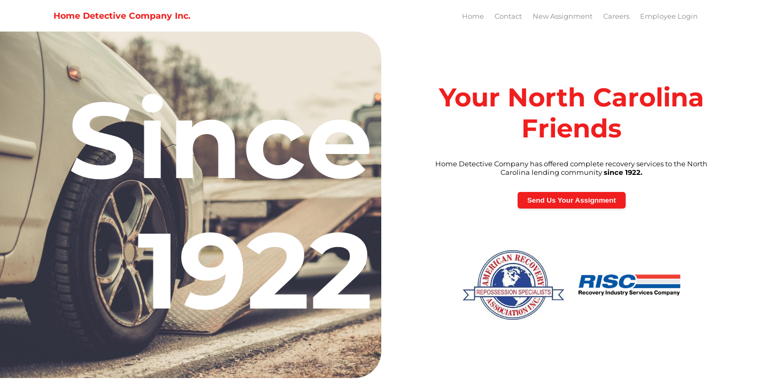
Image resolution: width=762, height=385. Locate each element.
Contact (508, 16)
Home (473, 16)
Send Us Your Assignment (571, 200)
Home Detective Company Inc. (121, 16)
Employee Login (669, 16)
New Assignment (562, 16)
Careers (616, 16)
